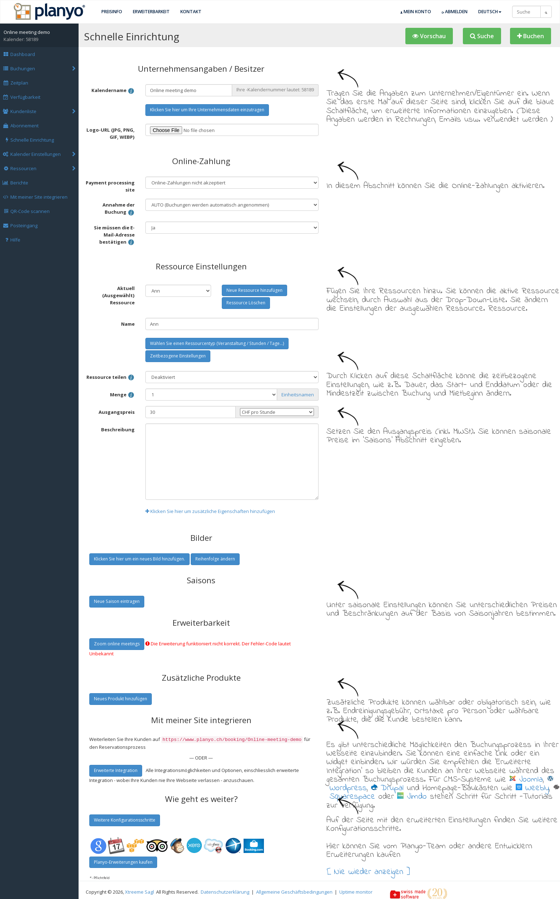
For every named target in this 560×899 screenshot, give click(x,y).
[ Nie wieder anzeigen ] (368, 871)
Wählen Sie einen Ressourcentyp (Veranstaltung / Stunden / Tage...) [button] (217, 343)
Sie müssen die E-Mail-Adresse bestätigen (114, 235)
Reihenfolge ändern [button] (215, 559)
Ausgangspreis (117, 412)
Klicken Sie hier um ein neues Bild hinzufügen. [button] (139, 559)
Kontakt (190, 12)
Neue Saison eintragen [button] (117, 601)
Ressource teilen (110, 377)
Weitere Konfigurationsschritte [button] (124, 819)
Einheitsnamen (297, 394)
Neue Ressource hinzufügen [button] (254, 290)
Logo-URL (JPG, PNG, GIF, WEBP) (110, 133)
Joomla (526, 779)
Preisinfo (111, 12)
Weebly (532, 788)
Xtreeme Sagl (139, 891)
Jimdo (412, 797)
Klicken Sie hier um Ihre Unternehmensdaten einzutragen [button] (207, 110)
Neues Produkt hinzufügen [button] (120, 699)
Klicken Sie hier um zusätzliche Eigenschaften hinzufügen (210, 511)
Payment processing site (110, 186)
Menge (122, 395)
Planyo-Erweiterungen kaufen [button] (123, 861)
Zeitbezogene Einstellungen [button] (178, 356)
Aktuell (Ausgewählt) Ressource (118, 295)
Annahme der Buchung (118, 209)
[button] (429, 36)
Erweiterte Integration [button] (116, 770)
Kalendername (113, 91)
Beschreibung (118, 429)
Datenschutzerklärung (225, 891)
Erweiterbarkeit (151, 12)
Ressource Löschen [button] (245, 303)
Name (128, 324)
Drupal (387, 788)
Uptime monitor (355, 891)
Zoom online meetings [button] (117, 644)
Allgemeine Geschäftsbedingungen (294, 891)
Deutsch (489, 12)
